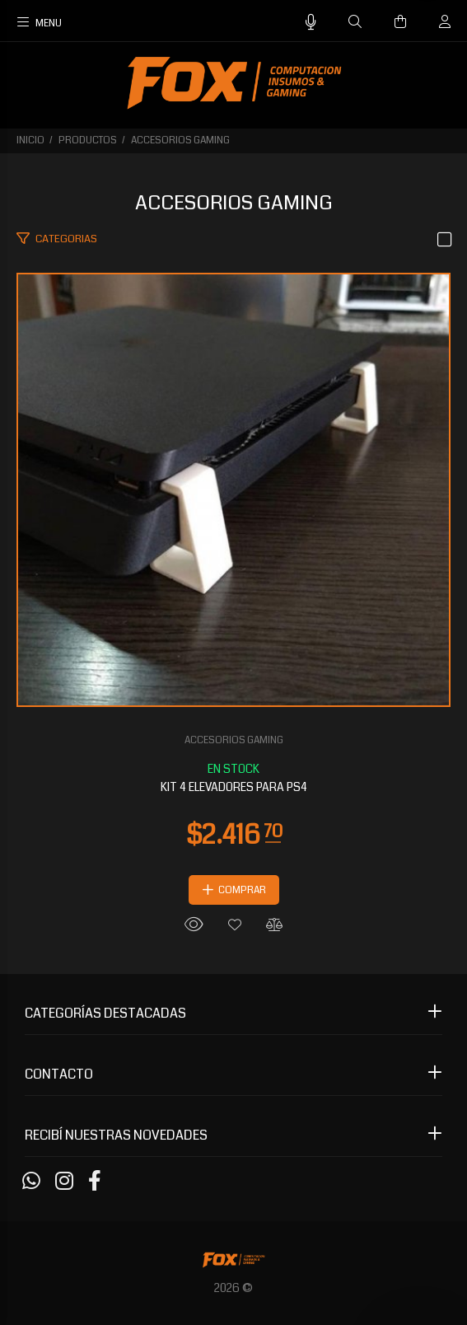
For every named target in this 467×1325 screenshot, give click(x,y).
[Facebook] (95, 1181)
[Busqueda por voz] (311, 22)
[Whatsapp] (31, 1181)
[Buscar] (355, 22)
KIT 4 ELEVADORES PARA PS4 (234, 787)
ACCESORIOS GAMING (180, 140)
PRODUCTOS (87, 140)
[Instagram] (64, 1181)
